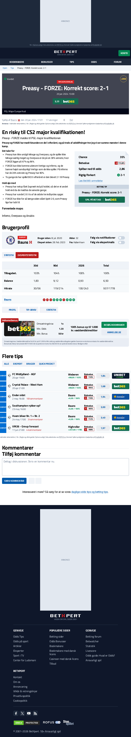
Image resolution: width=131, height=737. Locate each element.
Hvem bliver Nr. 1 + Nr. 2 (26, 416)
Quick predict (46, 363)
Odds (94, 62)
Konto (124, 53)
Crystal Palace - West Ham (27, 385)
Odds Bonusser (57, 641)
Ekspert (17, 363)
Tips (72, 62)
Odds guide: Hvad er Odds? (100, 655)
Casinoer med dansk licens (63, 659)
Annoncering (20, 687)
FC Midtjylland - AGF (24, 374)
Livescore (91, 651)
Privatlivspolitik (21, 696)
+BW (123, 79)
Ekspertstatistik (27, 255)
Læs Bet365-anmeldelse (91, 180)
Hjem (5, 68)
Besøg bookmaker (114, 325)
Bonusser (47, 62)
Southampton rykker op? (26, 406)
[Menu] (4, 53)
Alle (6, 363)
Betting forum (93, 636)
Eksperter (18, 651)
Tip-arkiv (29, 309)
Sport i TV (18, 655)
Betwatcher (92, 641)
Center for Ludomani (24, 660)
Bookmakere (17, 62)
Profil (10, 309)
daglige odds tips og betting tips (89, 492)
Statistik (9, 255)
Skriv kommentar (14, 481)
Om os (16, 682)
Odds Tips (18, 636)
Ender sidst (18, 395)
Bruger (30, 363)
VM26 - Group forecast (25, 426)
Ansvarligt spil (93, 660)
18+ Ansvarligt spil (50, 731)
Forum (117, 62)
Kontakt (17, 677)
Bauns (14, 120)
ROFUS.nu (60, 45)
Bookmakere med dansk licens (62, 652)
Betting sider (56, 636)
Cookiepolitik (20, 701)
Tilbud (52, 664)
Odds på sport (20, 641)
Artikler (17, 646)
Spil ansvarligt (37, 45)
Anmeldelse (114, 332)
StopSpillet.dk (97, 45)
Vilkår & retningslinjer (25, 691)
